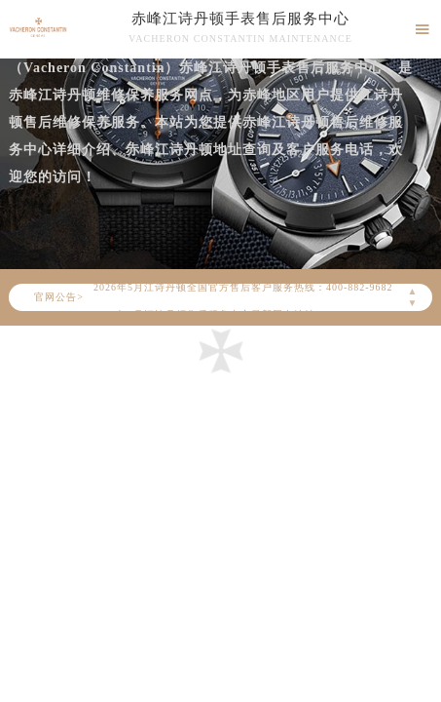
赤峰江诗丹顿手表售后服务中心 (240, 18)
